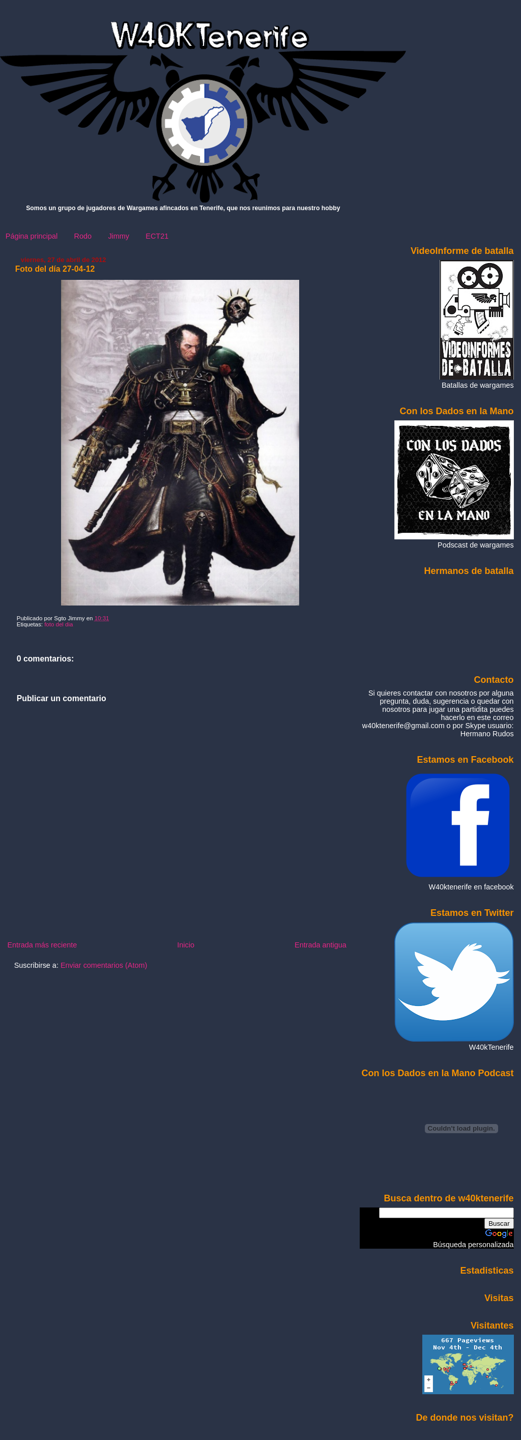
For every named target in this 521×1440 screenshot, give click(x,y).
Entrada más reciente (42, 945)
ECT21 (157, 236)
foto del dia (58, 624)
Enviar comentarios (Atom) (104, 965)
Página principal (31, 236)
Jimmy (118, 236)
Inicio (185, 945)
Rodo (83, 236)
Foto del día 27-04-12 (55, 269)
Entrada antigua (320, 945)
